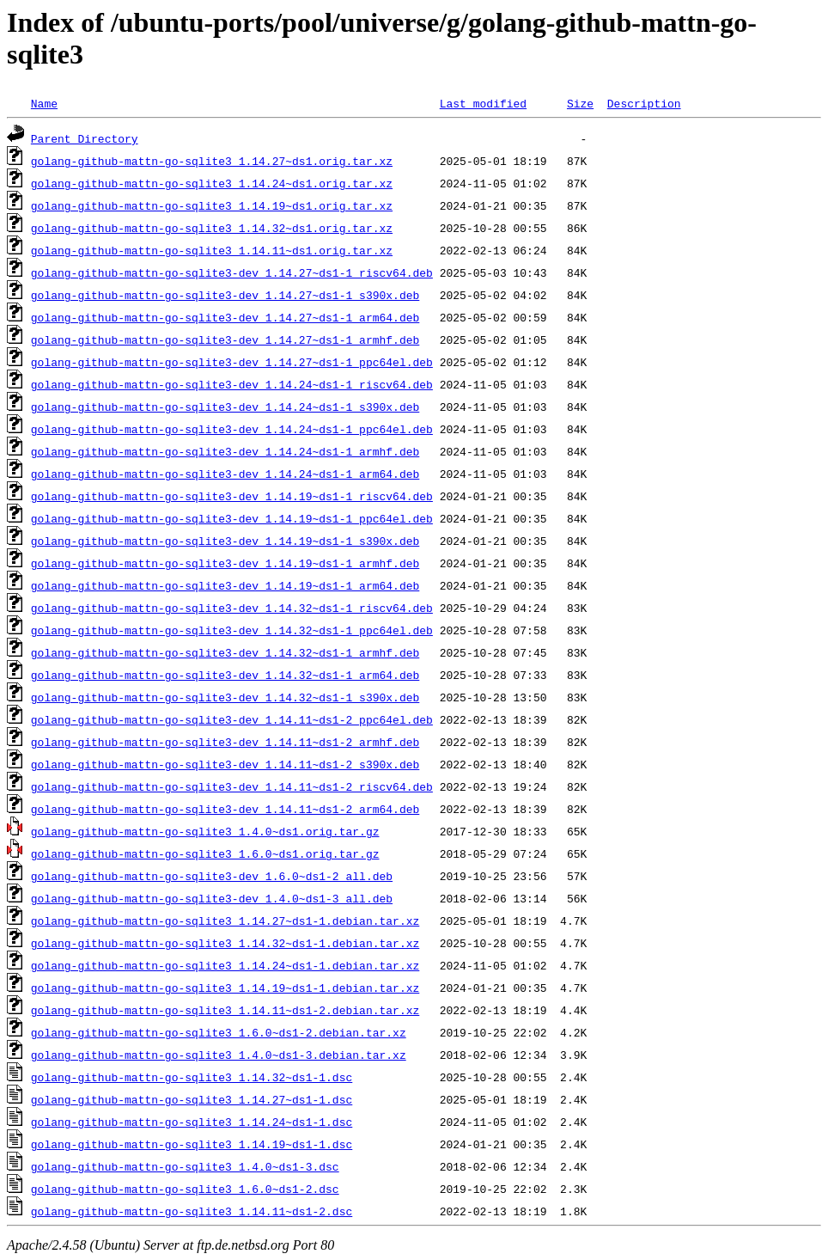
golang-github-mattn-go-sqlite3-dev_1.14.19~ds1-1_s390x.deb (225, 540)
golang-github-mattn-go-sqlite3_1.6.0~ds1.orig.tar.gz (205, 853)
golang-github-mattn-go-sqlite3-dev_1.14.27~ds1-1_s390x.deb (225, 295)
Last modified (483, 103)
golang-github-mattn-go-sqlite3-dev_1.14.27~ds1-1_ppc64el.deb (232, 362)
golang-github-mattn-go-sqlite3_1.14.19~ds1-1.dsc (191, 1144)
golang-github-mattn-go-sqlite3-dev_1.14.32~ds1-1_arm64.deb (225, 674)
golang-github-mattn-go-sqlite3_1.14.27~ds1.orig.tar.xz (212, 160)
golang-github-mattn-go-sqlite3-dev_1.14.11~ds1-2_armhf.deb (225, 741)
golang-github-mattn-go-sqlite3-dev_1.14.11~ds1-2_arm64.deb (225, 809)
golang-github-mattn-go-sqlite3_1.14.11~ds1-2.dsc (191, 1211)
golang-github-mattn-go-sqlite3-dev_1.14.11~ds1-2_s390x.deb (225, 764)
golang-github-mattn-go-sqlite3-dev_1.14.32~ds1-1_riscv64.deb (232, 607)
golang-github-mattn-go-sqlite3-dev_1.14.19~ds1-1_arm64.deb (225, 585)
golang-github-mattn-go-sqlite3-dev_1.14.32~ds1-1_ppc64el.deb (232, 630)
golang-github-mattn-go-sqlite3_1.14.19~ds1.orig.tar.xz (212, 205)
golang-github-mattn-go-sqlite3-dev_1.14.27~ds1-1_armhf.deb (225, 339)
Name (44, 103)
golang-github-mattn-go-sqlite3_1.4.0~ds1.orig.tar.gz (205, 831)
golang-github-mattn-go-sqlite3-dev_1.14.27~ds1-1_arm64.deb (225, 317)
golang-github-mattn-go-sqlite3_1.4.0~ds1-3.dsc (185, 1166)
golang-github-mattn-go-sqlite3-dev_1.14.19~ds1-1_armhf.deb (225, 563)
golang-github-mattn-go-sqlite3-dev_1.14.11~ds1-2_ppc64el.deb (232, 719)
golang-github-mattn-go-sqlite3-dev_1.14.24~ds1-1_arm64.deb (225, 473)
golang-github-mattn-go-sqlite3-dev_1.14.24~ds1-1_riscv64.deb (232, 384)
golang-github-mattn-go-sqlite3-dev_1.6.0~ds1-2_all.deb (212, 876)
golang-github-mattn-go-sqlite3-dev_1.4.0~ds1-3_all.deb (212, 898)
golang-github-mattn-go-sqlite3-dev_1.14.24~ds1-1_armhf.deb (225, 451)
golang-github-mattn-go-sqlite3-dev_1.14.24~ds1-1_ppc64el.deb (232, 429)
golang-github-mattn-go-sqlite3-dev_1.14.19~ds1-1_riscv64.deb (232, 496)
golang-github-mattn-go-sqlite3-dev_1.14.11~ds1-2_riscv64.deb (232, 786)
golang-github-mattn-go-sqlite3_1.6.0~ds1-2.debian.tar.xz (218, 1032)
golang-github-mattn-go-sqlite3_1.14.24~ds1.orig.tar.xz (212, 183)
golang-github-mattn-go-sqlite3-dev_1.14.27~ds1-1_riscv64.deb (232, 272)
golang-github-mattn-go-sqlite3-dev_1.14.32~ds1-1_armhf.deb (225, 652)
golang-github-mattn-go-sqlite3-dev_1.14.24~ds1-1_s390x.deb (225, 406)
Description (644, 103)
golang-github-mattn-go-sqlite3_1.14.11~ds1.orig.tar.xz (212, 250)
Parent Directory (84, 138)
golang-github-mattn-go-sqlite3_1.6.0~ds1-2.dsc (185, 1188)
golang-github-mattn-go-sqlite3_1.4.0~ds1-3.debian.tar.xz (218, 1054)
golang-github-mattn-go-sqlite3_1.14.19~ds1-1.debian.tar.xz (225, 987)
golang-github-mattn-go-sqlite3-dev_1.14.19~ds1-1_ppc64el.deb (232, 518)
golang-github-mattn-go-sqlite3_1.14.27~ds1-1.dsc (191, 1099)
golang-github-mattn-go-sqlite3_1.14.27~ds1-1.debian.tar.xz (225, 920)
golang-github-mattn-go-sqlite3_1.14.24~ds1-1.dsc (191, 1121)
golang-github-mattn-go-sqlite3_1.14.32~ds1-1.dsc (191, 1077)
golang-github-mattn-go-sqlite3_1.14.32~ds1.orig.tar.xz (212, 227)
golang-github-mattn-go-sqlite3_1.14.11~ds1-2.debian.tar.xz (225, 1010)
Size (580, 103)
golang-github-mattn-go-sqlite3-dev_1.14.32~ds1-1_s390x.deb (225, 697)
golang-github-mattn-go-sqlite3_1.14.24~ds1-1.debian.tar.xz (225, 965)
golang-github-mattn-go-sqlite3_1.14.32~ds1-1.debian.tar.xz (225, 943)
